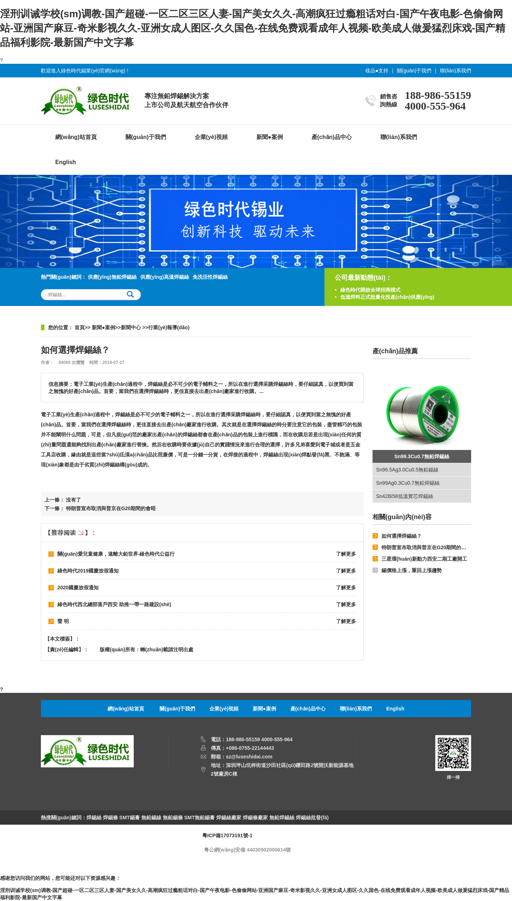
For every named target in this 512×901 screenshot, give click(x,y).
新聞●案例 (269, 137)
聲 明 (63, 621)
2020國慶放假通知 (78, 587)
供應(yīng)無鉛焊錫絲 (112, 277)
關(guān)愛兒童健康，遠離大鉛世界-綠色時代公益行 (116, 554)
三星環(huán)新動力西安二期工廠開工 (424, 559)
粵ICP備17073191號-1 (227, 835)
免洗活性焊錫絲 (210, 277)
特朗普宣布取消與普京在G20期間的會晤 (426, 547)
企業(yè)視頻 (211, 137)
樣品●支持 (376, 70)
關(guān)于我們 (414, 70)
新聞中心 (131, 327)
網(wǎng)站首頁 (76, 137)
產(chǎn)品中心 (332, 137)
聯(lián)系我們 (455, 70)
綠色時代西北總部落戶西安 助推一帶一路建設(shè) (114, 604)
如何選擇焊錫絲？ (401, 536)
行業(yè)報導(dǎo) (168, 327)
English (65, 162)
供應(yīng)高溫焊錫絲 (164, 277)
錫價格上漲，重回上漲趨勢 (411, 570)
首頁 (80, 327)
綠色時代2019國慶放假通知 (88, 571)
